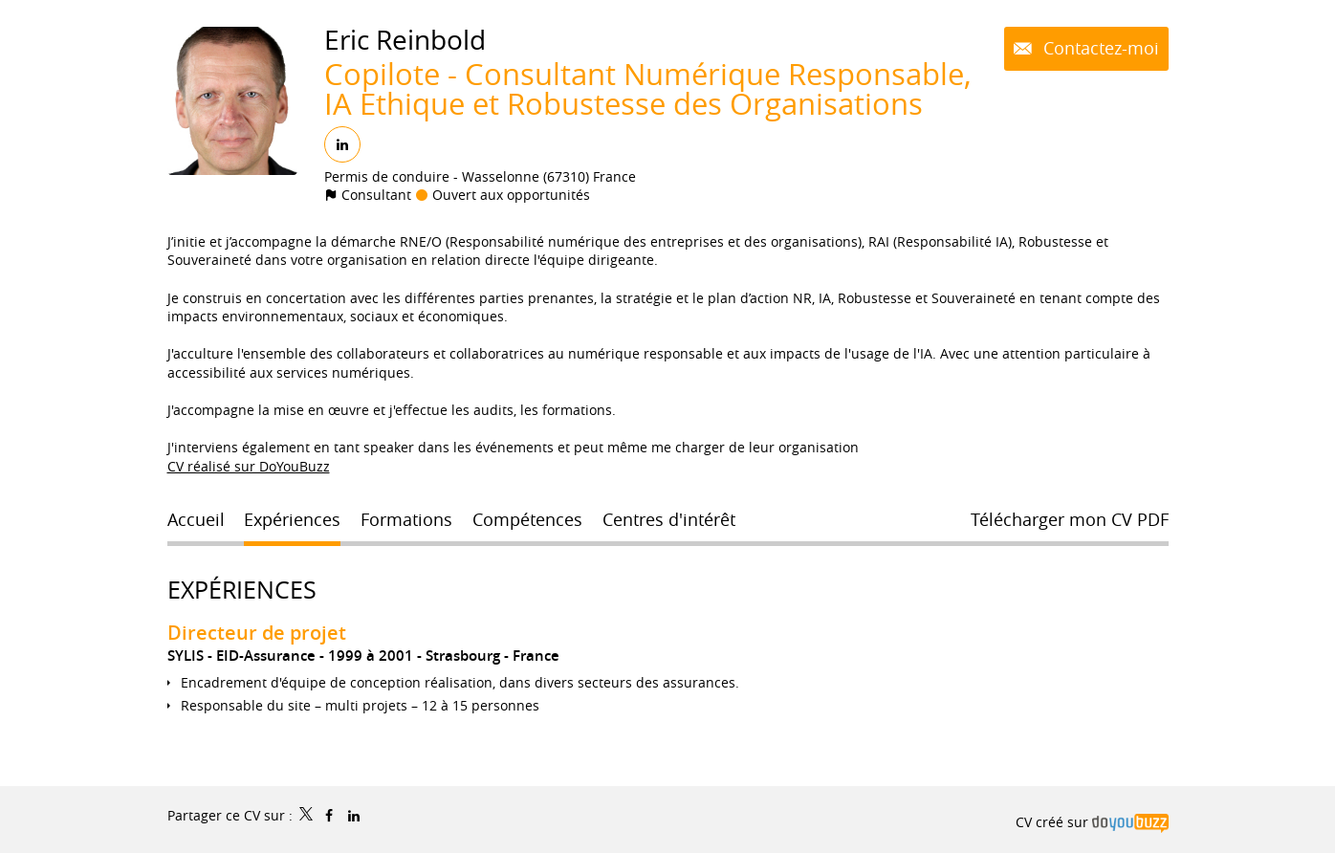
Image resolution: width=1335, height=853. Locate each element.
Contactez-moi (1099, 47)
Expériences (242, 589)
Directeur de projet (256, 632)
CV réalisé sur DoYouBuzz (248, 466)
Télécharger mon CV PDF (1070, 519)
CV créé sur (1092, 822)
